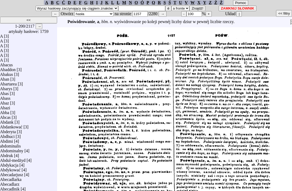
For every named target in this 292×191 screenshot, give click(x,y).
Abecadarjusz (11, 173)
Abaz (4, 101)
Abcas (5, 116)
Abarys (6, 87)
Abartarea (8, 82)
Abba (4, 111)
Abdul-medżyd (13, 159)
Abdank (7, 121)
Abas (4, 92)
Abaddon (8, 68)
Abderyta (8, 130)
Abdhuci (7, 135)
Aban (4, 78)
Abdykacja (9, 164)
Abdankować (11, 125)
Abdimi (6, 140)
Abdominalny (11, 149)
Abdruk (6, 154)
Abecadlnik (10, 187)
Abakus (6, 73)
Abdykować (10, 168)
